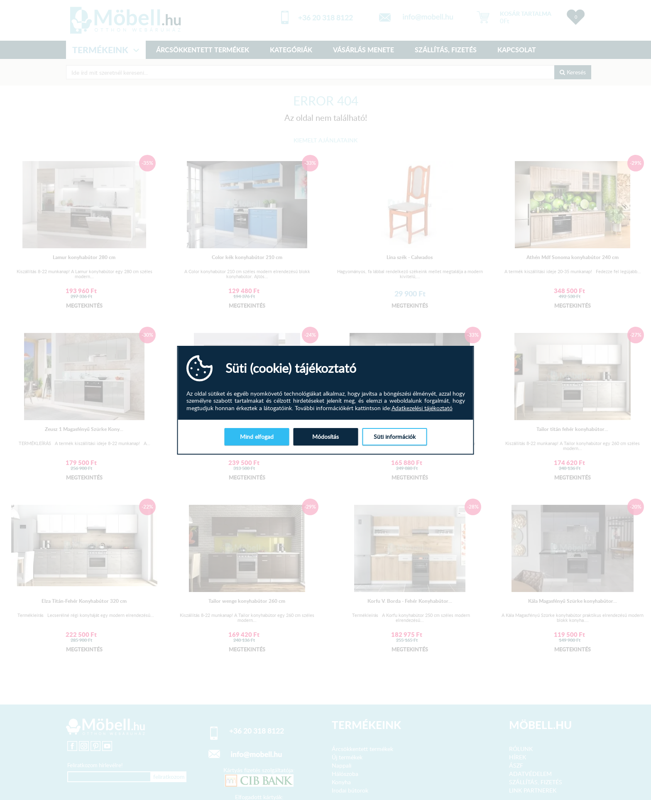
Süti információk (395, 436)
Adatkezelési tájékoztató (422, 408)
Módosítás (325, 436)
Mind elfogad (257, 436)
